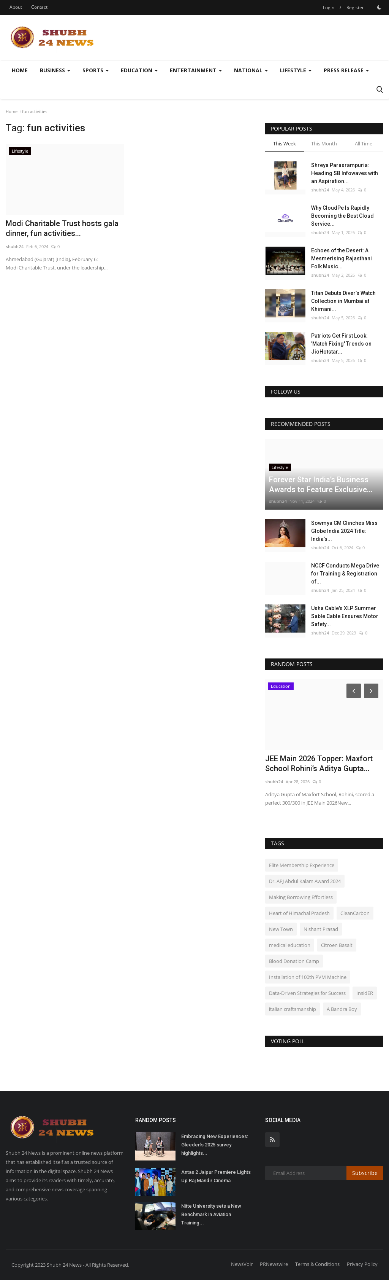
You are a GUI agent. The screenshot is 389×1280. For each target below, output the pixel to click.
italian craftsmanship (292, 1009)
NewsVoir (242, 1264)
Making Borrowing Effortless (301, 897)
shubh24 (14, 246)
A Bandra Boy (342, 1009)
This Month (324, 143)
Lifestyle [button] (296, 70)
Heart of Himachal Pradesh (299, 913)
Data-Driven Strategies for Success (307, 993)
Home (20, 70)
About (15, 7)
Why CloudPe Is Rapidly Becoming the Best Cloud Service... (342, 216)
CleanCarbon (355, 913)
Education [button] (139, 70)
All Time (363, 143)
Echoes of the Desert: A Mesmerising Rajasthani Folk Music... (341, 258)
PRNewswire (274, 1264)
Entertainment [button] (196, 70)
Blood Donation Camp (294, 961)
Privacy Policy (362, 1264)
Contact (39, 7)
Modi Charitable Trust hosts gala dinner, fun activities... (62, 228)
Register (355, 7)
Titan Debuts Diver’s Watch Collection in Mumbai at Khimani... (343, 301)
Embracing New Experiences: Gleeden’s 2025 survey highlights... (214, 1144)
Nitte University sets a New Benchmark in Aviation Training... (211, 1214)
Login (328, 7)
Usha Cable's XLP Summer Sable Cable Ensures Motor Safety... (344, 616)
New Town (281, 929)
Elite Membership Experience (301, 865)
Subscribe (365, 1172)
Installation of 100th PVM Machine (307, 977)
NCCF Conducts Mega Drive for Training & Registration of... (345, 574)
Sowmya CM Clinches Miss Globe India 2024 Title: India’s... (344, 531)
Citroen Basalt (337, 945)
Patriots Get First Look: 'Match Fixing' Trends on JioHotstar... (341, 344)
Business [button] (55, 70)
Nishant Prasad (321, 929)
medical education (289, 945)
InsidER (364, 993)
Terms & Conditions (317, 1264)
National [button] (251, 70)
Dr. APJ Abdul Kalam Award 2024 (305, 881)
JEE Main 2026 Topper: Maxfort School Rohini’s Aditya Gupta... (319, 763)
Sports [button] (95, 70)
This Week (284, 143)
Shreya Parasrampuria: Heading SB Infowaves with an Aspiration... (344, 173)
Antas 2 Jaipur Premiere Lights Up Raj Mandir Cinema (216, 1176)
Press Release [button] (346, 70)
